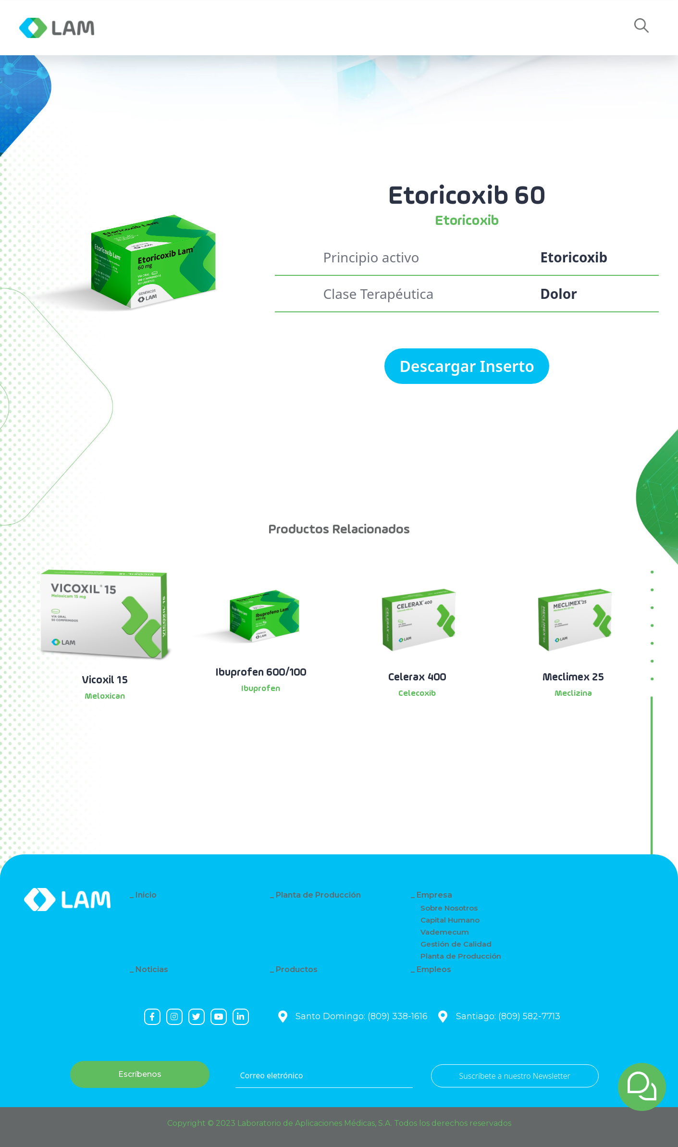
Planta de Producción (318, 895)
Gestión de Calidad (456, 944)
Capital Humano (450, 920)
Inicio (146, 895)
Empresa (149, 28)
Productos (299, 28)
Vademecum (444, 932)
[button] (641, 28)
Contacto (381, 28)
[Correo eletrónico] (324, 1075)
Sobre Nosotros (449, 908)
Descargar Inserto (466, 366)
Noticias (221, 28)
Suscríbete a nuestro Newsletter (514, 1076)
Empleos (457, 28)
